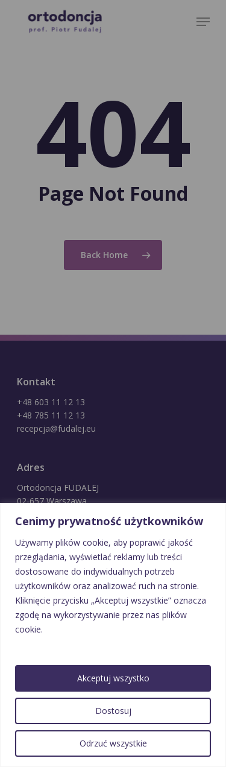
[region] (113, 635)
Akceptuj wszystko (113, 678)
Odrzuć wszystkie (113, 743)
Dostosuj (113, 710)
